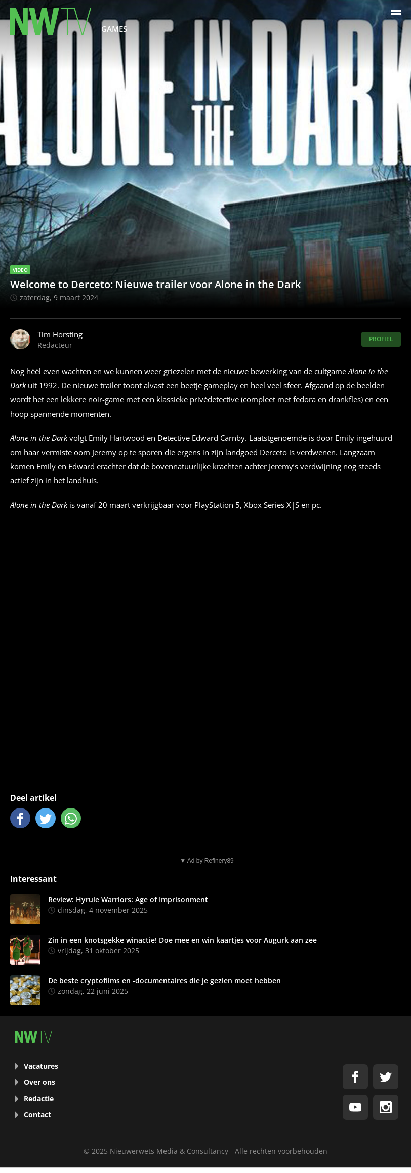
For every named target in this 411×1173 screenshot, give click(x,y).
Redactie (39, 1098)
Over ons (39, 1082)
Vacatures (41, 1066)
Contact (37, 1114)
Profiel (381, 339)
